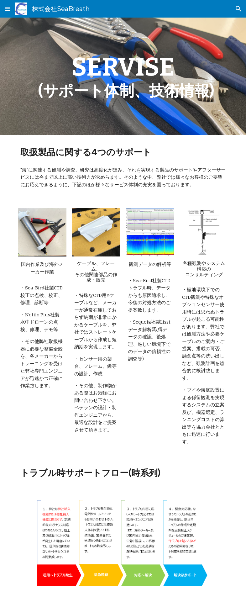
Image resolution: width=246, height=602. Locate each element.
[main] (123, 76)
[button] (7, 8)
